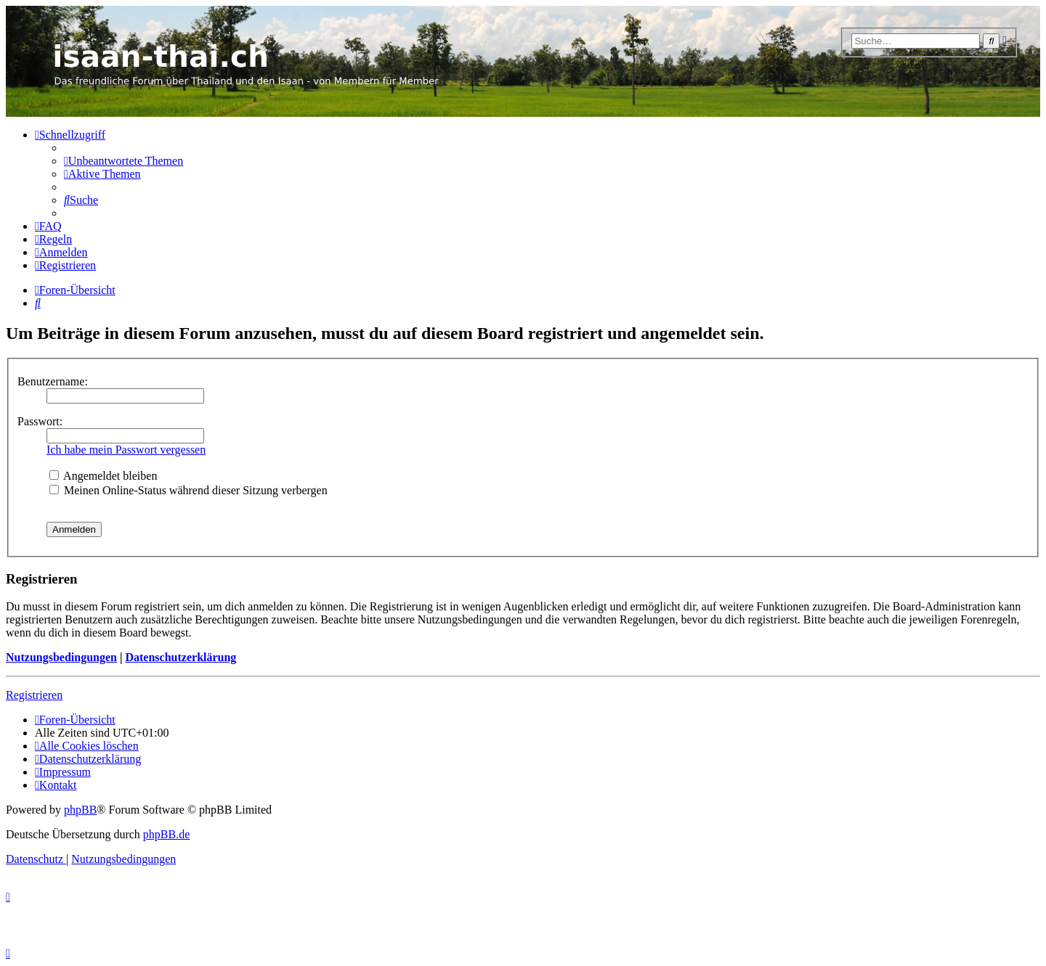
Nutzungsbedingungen (61, 657)
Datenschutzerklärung (180, 657)
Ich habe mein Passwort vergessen (126, 449)
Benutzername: (52, 381)
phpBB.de (166, 834)
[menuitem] (123, 161)
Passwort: (39, 421)
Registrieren (34, 695)
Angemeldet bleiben (103, 476)
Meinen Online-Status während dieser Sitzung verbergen (188, 490)
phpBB (80, 809)
